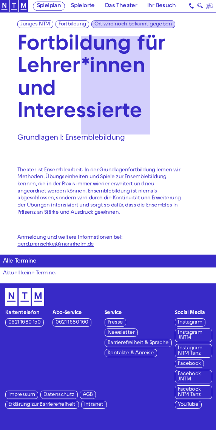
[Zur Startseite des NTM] (14, 6)
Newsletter (121, 332)
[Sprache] (209, 6)
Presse (115, 322)
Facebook (189, 363)
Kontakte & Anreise (131, 353)
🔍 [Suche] (200, 6)
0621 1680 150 (24, 322)
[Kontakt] (192, 6)
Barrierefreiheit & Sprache (138, 343)
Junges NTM (35, 24)
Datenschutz (58, 394)
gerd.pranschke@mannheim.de (55, 244)
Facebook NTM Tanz (189, 392)
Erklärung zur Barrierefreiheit (42, 404)
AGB (88, 394)
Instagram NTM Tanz (190, 351)
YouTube (188, 404)
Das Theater (121, 6)
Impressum (21, 394)
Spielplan (49, 6)
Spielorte (83, 6)
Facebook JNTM (189, 377)
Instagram (190, 322)
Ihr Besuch (161, 6)
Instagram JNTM (190, 335)
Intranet (93, 404)
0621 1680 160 (72, 322)
